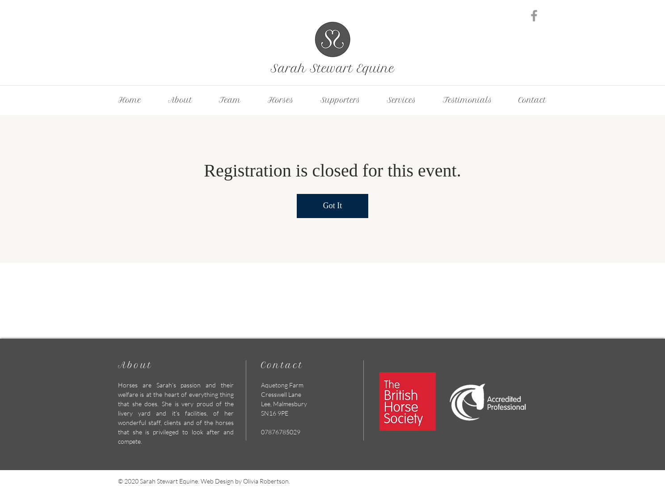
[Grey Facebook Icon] (534, 15)
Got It (332, 205)
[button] (401, 100)
